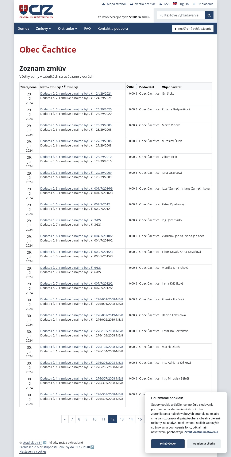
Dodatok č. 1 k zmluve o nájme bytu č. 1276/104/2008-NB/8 (81, 347)
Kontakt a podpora (113, 28)
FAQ (87, 28)
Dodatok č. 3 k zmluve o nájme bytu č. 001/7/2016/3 (76, 188)
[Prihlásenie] (202, 4)
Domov (23, 28)
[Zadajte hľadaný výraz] (181, 15)
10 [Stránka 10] (94, 419)
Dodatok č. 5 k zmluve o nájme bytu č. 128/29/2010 (76, 157)
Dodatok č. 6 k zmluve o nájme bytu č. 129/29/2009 (76, 173)
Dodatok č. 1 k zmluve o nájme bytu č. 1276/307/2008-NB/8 (81, 378)
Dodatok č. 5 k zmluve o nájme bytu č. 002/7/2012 (75, 204)
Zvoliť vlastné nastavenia (201, 432)
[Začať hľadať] (209, 15)
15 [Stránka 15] (140, 419)
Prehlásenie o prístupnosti (38, 447)
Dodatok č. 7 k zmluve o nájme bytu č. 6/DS (70, 268)
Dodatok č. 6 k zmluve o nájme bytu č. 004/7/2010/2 (76, 236)
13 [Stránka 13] (122, 419)
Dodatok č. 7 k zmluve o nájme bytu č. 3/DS (70, 220)
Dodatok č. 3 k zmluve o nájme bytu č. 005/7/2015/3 (76, 252)
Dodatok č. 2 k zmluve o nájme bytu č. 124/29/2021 (76, 93)
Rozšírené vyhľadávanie (193, 29)
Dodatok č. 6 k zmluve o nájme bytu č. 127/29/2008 (76, 141)
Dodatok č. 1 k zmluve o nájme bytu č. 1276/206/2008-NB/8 (81, 363)
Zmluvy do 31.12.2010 (74, 447)
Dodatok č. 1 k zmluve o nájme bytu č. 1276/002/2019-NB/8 (81, 315)
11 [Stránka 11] (103, 419)
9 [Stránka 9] (86, 419)
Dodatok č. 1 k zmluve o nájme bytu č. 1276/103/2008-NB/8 (81, 331)
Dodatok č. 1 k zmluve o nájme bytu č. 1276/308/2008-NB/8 (81, 394)
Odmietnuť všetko (204, 443)
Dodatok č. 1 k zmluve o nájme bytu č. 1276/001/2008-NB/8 (81, 299)
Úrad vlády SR (32, 443)
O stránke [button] (66, 28)
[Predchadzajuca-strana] (65, 419)
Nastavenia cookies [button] (32, 451)
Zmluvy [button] (42, 28)
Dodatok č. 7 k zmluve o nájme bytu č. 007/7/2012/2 (76, 283)
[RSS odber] (164, 4)
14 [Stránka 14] (131, 419)
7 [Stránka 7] (72, 419)
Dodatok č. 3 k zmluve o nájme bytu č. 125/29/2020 (76, 109)
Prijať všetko (168, 443)
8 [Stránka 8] (79, 419)
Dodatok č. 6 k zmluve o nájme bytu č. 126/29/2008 (76, 125)
